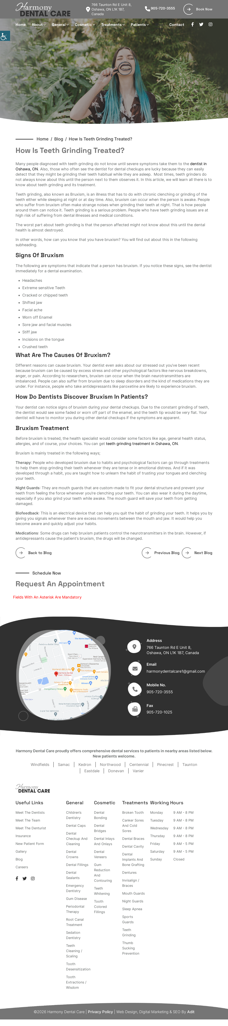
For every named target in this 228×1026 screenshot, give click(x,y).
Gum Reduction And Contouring (103, 873)
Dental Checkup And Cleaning (76, 838)
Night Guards (132, 901)
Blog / (61, 139)
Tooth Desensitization (78, 966)
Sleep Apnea (132, 909)
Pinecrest (165, 764)
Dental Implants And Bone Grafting (133, 859)
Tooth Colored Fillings (100, 906)
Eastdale (91, 771)
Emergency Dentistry (75, 888)
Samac (64, 764)
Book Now (199, 9)
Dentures (129, 872)
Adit (191, 1012)
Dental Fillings (77, 865)
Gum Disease (76, 898)
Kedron (84, 764)
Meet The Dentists (30, 812)
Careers (22, 867)
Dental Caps (76, 825)
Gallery (21, 851)
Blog (159, 24)
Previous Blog (163, 552)
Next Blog (199, 552)
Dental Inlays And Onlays (104, 841)
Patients (138, 24)
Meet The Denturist (31, 828)
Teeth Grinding (129, 932)
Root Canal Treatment (75, 922)
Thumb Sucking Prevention (130, 948)
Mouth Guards (133, 893)
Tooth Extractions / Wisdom (76, 982)
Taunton (189, 764)
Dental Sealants (73, 875)
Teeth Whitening (102, 891)
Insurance (23, 836)
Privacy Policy (100, 1012)
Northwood (110, 764)
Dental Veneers (100, 854)
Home (21, 24)
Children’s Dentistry (73, 815)
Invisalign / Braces (130, 883)
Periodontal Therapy (75, 909)
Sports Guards (128, 919)
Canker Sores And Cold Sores (133, 825)
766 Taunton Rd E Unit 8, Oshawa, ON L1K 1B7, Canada (108, 9)
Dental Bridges (100, 828)
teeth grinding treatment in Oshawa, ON (142, 443)
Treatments (111, 24)
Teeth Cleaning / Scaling (74, 950)
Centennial (138, 764)
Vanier (138, 771)
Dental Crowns (72, 854)
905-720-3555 (160, 8)
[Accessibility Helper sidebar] (5, 36)
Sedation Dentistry (73, 935)
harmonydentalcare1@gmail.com (176, 671)
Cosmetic (83, 24)
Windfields (40, 764)
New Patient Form (30, 844)
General (59, 24)
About (37, 24)
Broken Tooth (133, 812)
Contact (176, 24)
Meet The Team (28, 820)
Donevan (116, 771)
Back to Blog (35, 552)
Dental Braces (133, 838)
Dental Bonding (100, 815)
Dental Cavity (133, 846)
